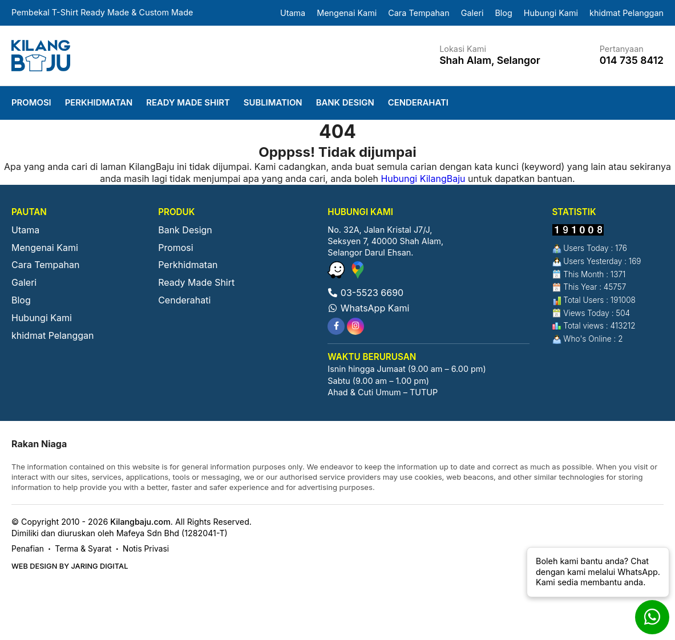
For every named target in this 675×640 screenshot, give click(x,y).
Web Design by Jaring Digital (69, 566)
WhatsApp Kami (368, 308)
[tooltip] (336, 326)
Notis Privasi (146, 548)
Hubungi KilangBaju (423, 178)
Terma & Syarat (83, 548)
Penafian (27, 548)
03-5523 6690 (365, 292)
